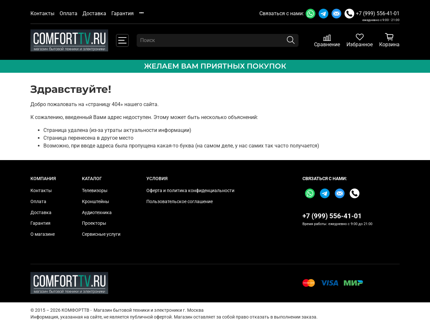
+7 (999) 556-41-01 (378, 13)
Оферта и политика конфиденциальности (190, 190)
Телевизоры (94, 190)
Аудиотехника (97, 212)
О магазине (42, 234)
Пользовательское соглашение (179, 201)
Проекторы (94, 223)
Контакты (42, 13)
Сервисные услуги (101, 234)
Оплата (68, 13)
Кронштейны (95, 201)
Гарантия (122, 13)
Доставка (94, 13)
